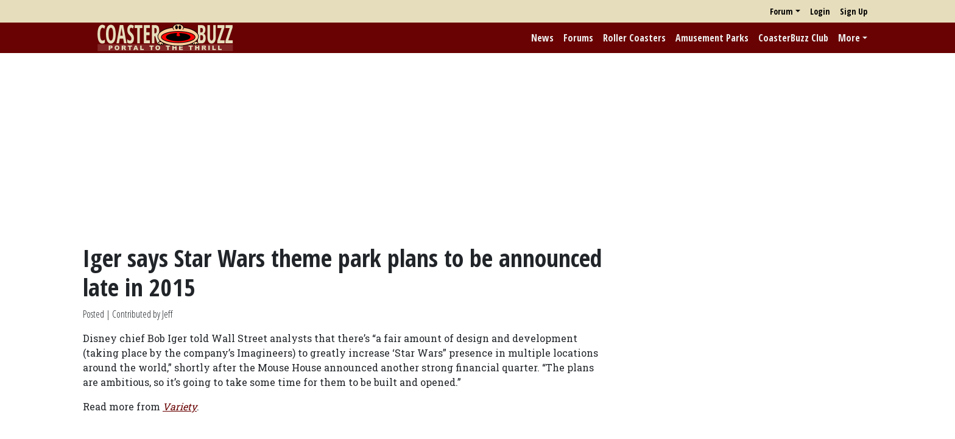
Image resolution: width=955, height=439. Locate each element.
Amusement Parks (712, 38)
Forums (578, 38)
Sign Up (853, 11)
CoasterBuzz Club (793, 38)
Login (820, 11)
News (542, 38)
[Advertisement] (477, 148)
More (849, 38)
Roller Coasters (634, 38)
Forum (781, 11)
